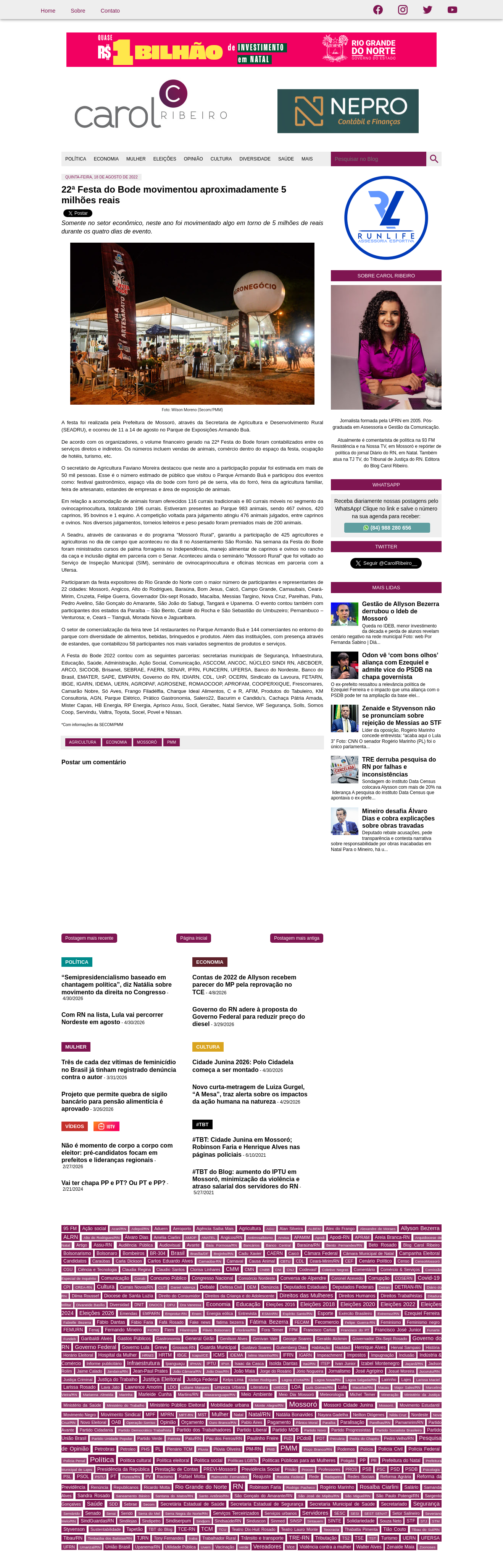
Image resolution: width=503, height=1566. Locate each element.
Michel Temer (363, 1394)
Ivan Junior (345, 1363)
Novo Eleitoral (93, 1422)
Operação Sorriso (140, 1422)
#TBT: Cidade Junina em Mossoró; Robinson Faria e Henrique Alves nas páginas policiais (246, 1146)
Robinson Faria (265, 1487)
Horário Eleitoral (78, 1355)
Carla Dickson (129, 1261)
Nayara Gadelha (333, 1414)
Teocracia (331, 1529)
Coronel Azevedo (347, 1278)
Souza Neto (390, 1521)
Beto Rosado (383, 1245)
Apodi (320, 1237)
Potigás (348, 1460)
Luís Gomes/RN (319, 1387)
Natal (238, 1414)
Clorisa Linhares (205, 1269)
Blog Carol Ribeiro (421, 1245)
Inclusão (406, 1355)
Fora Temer (272, 1330)
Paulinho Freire (263, 1438)
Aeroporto (182, 1228)
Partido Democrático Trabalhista (144, 1430)
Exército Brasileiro (355, 1313)
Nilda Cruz (397, 1415)
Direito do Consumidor (179, 1296)
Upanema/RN (147, 1547)
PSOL (83, 1476)
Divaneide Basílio (90, 1305)
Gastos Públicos (134, 1338)
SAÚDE (286, 159)
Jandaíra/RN (117, 1371)
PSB (366, 1469)
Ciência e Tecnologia (97, 1269)
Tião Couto (394, 1529)
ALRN (70, 1237)
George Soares (297, 1338)
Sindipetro (151, 1521)
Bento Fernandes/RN (344, 1245)
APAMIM (302, 1237)
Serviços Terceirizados (236, 1513)
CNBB (265, 1270)
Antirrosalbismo (260, 1237)
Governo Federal (95, 1347)
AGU (270, 1229)
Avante (193, 1245)
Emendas (128, 1313)
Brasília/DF (199, 1254)
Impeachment (329, 1355)
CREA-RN (83, 1287)
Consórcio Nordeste (257, 1278)
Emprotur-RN (176, 1313)
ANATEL (209, 1237)
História (433, 1347)
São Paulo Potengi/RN (397, 1495)
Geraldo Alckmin (332, 1338)
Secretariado (394, 1504)
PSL (67, 1476)
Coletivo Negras (335, 1270)
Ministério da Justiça (422, 1395)
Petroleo (127, 1449)
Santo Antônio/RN (214, 1496)
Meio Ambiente (256, 1394)
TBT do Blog (160, 1529)
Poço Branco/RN (318, 1449)
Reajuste (262, 1476)
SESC (339, 1513)
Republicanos (126, 1487)
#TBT (202, 1124)
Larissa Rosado (79, 1387)
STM (436, 1521)
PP (363, 1460)
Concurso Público (168, 1278)
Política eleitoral (172, 1460)
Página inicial (193, 938)
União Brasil (117, 1547)
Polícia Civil (390, 1449)
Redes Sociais (360, 1476)
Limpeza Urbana (229, 1387)
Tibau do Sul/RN (426, 1529)
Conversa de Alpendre (303, 1278)
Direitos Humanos (357, 1296)
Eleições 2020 (357, 1304)
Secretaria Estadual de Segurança (267, 1504)
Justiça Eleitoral (162, 1379)
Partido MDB (285, 1430)
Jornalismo (339, 1371)
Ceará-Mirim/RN (324, 1261)
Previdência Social (260, 1469)
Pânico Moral (307, 1422)
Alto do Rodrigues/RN (101, 1237)
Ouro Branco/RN (222, 1422)
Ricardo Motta (157, 1487)
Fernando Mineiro (123, 1330)
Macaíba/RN (362, 1387)
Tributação (326, 1538)
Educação (248, 1304)
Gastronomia (168, 1338)
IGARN (305, 1355)
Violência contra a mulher (325, 1547)
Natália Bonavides (294, 1414)
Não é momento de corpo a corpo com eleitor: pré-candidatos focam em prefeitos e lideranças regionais (117, 1152)
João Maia (244, 1371)
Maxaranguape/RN (220, 1395)
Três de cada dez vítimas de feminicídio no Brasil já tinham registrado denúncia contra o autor (118, 1069)
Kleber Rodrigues (262, 1380)
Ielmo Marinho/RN (263, 1355)
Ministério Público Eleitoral (177, 1405)
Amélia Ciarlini (167, 1237)
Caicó (294, 1253)
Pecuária (337, 1438)
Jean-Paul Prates (150, 1371)
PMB (271, 1449)
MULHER (136, 159)
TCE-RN (186, 1529)
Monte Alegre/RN (269, 1405)
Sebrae (130, 1504)
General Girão (199, 1338)
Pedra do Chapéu (364, 1438)
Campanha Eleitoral (419, 1253)
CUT (162, 1287)
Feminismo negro (423, 1322)
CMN (249, 1269)
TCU (222, 1529)
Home (48, 11)
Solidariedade (360, 1521)
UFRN (69, 1547)
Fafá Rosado (171, 1322)
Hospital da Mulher (117, 1355)
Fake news (200, 1322)
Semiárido (71, 1513)
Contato (110, 11)
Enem (197, 1313)
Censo (403, 1261)
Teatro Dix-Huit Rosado (254, 1529)
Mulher (219, 1414)
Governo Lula (135, 1347)
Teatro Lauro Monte (299, 1529)
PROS (351, 1469)
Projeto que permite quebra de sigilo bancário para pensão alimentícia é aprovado (114, 1101)
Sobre (78, 11)
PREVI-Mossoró (219, 1469)
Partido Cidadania (96, 1430)
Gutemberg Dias (291, 1347)
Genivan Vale (265, 1338)
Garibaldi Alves (96, 1338)
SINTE (334, 1521)
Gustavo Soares (256, 1347)
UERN (409, 1538)
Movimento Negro (79, 1414)
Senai (111, 1513)
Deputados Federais (353, 1287)
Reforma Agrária (395, 1476)
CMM (232, 1269)
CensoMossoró (427, 1261)
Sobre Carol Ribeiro (386, 276)
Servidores (315, 1513)
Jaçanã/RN (414, 1364)
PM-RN (253, 1449)
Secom (149, 1504)
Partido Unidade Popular (112, 1438)
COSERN (404, 1278)
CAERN (275, 1253)
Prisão (291, 1469)
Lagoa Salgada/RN (361, 1380)
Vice (291, 1547)
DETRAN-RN (408, 1287)
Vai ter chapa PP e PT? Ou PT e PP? (113, 1183)
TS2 (346, 1538)
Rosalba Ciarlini (379, 1487)
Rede (314, 1476)
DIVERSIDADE (255, 159)
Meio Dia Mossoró (296, 1394)
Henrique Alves (370, 1347)
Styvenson (74, 1529)
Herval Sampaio (406, 1347)
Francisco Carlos (319, 1330)
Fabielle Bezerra (77, 1322)
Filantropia (188, 1330)
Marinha (125, 1395)
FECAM (302, 1322)
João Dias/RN (217, 1371)
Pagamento (279, 1422)
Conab (139, 1278)
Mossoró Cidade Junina (348, 1405)
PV (148, 1476)
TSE (359, 1538)
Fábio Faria (142, 1322)
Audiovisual (170, 1245)
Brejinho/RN (224, 1254)
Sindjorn (203, 1521)
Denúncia (270, 1287)
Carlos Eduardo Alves (170, 1261)
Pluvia (203, 1449)
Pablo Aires (251, 1422)
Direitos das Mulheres (306, 1295)
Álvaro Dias (136, 1237)
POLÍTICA (75, 159)
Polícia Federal (424, 1449)
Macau (383, 1387)
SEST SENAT (375, 1513)
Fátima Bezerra (269, 1322)
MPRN (167, 1414)
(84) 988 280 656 (387, 528)
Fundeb (69, 1339)
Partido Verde (150, 1438)
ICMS (219, 1355)
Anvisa (283, 1237)
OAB (116, 1422)
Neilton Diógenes (368, 1414)
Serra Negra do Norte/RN (186, 1513)
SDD (113, 1504)
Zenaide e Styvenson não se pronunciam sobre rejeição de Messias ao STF (402, 715)
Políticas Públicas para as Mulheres (298, 1460)
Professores (329, 1469)
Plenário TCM (180, 1449)
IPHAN (195, 1364)
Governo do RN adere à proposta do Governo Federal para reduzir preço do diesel (248, 1016)
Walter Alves (368, 1547)
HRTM (165, 1355)
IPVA (225, 1364)
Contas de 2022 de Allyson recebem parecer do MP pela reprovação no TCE (244, 984)
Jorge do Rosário (275, 1371)
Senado (93, 1513)
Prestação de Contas (176, 1469)
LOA (296, 1387)
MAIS (307, 159)
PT (113, 1476)
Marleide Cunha (155, 1394)
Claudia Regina (136, 1269)
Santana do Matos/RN (174, 1496)
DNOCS (156, 1305)
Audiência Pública (136, 1245)
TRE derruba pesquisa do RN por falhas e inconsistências (399, 766)
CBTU (285, 1261)
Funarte (433, 1330)
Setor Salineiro (406, 1513)
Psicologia (431, 1469)
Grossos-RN (184, 1347)
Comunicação (115, 1278)
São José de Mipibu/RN (318, 1496)
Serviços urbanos (280, 1513)
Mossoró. (386, 1405)
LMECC (279, 1387)
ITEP (325, 1363)
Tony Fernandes (169, 1538)
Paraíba (328, 1422)
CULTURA (221, 159)
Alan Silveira (291, 1228)
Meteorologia (332, 1394)
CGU (68, 1269)
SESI (355, 1513)
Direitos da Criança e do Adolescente (239, 1296)
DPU (171, 1305)
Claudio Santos (170, 1269)
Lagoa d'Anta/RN (296, 1380)
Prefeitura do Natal (401, 1460)
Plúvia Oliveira (227, 1449)
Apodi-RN (340, 1237)
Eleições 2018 (317, 1304)
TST (372, 1538)
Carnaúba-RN (209, 1261)
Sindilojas (128, 1521)
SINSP (296, 1521)
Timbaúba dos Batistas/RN (110, 1538)
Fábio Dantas (111, 1322)
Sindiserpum (178, 1521)
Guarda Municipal (218, 1347)
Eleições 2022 (397, 1304)
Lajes (406, 1379)
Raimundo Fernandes (229, 1477)
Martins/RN (188, 1394)
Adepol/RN (140, 1229)
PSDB (411, 1469)
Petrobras (104, 1449)
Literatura (259, 1387)
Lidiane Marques (195, 1387)
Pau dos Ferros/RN (224, 1438)
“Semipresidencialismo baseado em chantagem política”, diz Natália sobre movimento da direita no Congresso (116, 984)
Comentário (364, 1269)
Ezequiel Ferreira (422, 1313)
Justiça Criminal (77, 1379)
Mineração (389, 1395)
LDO (172, 1387)
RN (238, 1486)
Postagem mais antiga (296, 938)
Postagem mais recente (89, 938)
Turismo (389, 1538)
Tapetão (134, 1529)
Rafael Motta (192, 1476)
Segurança (426, 1504)
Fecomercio (327, 1322)
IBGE (182, 1355)
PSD (395, 1469)
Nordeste (419, 1414)
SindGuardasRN (97, 1521)
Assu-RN (103, 1245)
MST (202, 1414)
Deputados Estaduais (305, 1287)
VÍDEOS (74, 1126)
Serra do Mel (149, 1513)
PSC (381, 1469)
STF (410, 1521)
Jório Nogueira (310, 1371)
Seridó (127, 1513)
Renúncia (99, 1487)
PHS (145, 1449)
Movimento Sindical (120, 1414)
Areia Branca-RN (392, 1237)
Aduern (161, 1228)
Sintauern (315, 1521)
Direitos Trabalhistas (401, 1296)
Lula (342, 1387)
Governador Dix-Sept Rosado (379, 1338)
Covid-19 (429, 1278)
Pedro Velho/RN (399, 1438)
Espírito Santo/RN (298, 1313)
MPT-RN (186, 1415)
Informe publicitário (104, 1363)
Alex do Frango (340, 1228)
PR (374, 1460)
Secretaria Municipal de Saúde (342, 1504)
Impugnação (382, 1355)
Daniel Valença (183, 1287)
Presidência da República (123, 1469)
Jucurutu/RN (429, 1371)
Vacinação (224, 1547)
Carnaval (235, 1261)
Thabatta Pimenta (361, 1529)
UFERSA (430, 1538)
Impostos (356, 1355)
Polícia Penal (74, 1461)
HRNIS (148, 1355)
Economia (117, 742)
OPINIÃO (193, 159)
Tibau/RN (72, 1538)
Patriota (174, 1438)
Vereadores (267, 1546)
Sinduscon (256, 1521)
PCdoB (304, 1438)
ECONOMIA (106, 159)
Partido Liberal (252, 1430)
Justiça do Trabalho (118, 1379)
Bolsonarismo (77, 1253)
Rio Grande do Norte (201, 1487)
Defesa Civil (231, 1287)
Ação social (94, 1228)
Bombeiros (133, 1253)
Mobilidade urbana (230, 1405)
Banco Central (278, 1245)
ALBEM (314, 1229)
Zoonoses (427, 1547)
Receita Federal (290, 1477)
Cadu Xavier (250, 1253)
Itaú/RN (309, 1364)
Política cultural (135, 1460)
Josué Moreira (401, 1371)
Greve (161, 1347)
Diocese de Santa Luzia (128, 1296)
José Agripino (369, 1371)
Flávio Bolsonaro (217, 1330)
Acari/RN (118, 1229)
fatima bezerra (230, 1322)
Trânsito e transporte (262, 1538)
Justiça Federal (202, 1379)
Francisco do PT (355, 1330)
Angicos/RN (231, 1237)
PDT (321, 1438)
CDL (300, 1261)
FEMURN (73, 1330)
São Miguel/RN (358, 1496)
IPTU (211, 1363)
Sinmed (278, 1521)
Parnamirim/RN (409, 1422)
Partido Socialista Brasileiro (399, 1430)
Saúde (95, 1504)
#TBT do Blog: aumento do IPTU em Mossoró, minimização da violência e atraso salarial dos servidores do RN (246, 1179)
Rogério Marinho (337, 1487)
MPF (150, 1414)
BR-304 (158, 1253)
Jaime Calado (89, 1371)
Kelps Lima (233, 1379)
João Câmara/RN (187, 1371)
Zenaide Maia (400, 1547)
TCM (207, 1529)
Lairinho (389, 1379)
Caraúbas (101, 1261)
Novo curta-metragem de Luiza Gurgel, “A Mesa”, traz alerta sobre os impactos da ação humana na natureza (250, 1094)
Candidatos (75, 1261)
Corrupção (379, 1278)
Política (102, 1460)
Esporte (325, 1313)
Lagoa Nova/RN (327, 1380)
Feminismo (391, 1322)
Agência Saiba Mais (215, 1228)
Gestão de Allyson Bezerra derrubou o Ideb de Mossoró (400, 611)
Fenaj (94, 1330)
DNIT (139, 1304)
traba (193, 1538)
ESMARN (269, 1313)
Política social (208, 1460)
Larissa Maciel (428, 1380)
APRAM (362, 1237)
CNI (278, 1270)
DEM (251, 1287)
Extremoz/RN (388, 1313)
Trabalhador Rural (218, 1538)
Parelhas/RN (379, 1422)
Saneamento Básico (133, 1496)
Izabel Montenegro (380, 1363)
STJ (424, 1521)
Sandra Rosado (93, 1495)
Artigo (81, 1245)
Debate (207, 1287)
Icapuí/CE (200, 1355)
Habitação (321, 1347)
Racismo (165, 1476)
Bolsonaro (107, 1253)
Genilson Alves (233, 1338)
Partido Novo (315, 1430)
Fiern (169, 1330)
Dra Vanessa (190, 1305)
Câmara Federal (321, 1253)
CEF (349, 1261)
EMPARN (151, 1313)
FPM (293, 1330)
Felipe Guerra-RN (360, 1322)
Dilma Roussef (85, 1296)
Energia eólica (219, 1313)
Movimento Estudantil (420, 1405)
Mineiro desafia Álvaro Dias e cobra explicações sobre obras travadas (398, 818)
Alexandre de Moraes (377, 1229)
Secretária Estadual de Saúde (192, 1504)
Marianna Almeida (98, 1395)
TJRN (143, 1538)
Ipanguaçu (175, 1363)
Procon (307, 1469)
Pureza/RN (131, 1477)
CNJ (290, 1270)
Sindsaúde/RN (228, 1521)
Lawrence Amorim (143, 1387)
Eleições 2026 (96, 1313)
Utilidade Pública (180, 1547)
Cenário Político (375, 1261)
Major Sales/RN (407, 1387)
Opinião (168, 1422)
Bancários (251, 1245)
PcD (288, 1438)
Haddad (342, 1347)
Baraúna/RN (308, 1245)
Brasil (178, 1253)
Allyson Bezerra (420, 1228)
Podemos (346, 1449)
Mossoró (147, 742)
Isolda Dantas (283, 1363)
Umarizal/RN (90, 1547)
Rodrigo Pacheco (300, 1487)
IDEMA (236, 1355)
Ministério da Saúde (82, 1405)
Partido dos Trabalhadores (204, 1430)
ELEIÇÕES (164, 159)
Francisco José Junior (398, 1330)
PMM (171, 742)
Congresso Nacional (212, 1278)
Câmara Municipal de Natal (368, 1253)
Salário (411, 1487)
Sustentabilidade (105, 1529)
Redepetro (333, 1477)
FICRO (153, 1330)
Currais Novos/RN (136, 1287)
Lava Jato (110, 1387)
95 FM (70, 1228)
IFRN (288, 1355)
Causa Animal (262, 1261)
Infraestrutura (143, 1363)
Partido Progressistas (351, 1430)
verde (243, 1547)
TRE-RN (299, 1538)
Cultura (105, 1287)
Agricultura (83, 742)
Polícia (366, 1449)
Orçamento (192, 1422)
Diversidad (119, 1304)
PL (158, 1449)
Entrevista (247, 1313)
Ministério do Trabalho (125, 1405)
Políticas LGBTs (242, 1460)
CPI (66, 1287)
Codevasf (308, 1269)
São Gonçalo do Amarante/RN (263, 1495)
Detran (384, 1287)
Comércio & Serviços (400, 1269)
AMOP (190, 1237)
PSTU (100, 1477)
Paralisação (352, 1422)
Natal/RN (259, 1414)
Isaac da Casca (249, 1363)
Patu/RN (193, 1438)
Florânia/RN (246, 1330)
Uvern (206, 1547)
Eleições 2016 (280, 1304)
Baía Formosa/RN (221, 1245)
